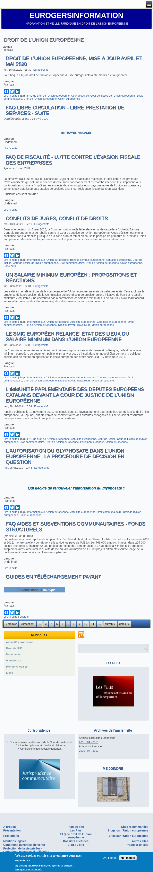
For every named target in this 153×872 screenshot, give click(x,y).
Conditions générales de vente (24, 844)
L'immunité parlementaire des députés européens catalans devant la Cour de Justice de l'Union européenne (75, 394)
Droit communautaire (72, 262)
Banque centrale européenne (87, 259)
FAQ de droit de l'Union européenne (48, 95)
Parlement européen (92, 441)
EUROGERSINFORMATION (76, 15)
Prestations (11, 835)
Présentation (12, 830)
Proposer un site (137, 844)
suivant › (110, 623)
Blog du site (76, 844)
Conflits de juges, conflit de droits (57, 218)
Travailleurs (84, 324)
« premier (11, 623)
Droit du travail (66, 324)
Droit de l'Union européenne (40, 98)
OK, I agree (110, 857)
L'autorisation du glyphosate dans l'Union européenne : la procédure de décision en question (65, 456)
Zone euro (10, 265)
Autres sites (140, 841)
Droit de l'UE (14, 648)
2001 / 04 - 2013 (89, 742)
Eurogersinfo (41, 69)
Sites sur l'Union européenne (128, 835)
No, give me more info (28, 869)
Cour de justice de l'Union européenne (113, 95)
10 (85, 623)
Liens (9, 672)
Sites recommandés (134, 826)
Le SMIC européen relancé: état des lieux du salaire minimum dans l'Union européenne (67, 336)
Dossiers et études (76, 841)
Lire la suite (10, 95)
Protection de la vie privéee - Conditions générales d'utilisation (26, 850)
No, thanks (128, 857)
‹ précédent (27, 623)
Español (24, 616)
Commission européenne (112, 321)
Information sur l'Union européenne (48, 259)
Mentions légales (17, 666)
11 (92, 623)
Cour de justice (80, 95)
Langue (7, 46)
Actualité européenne (118, 259)
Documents (13, 654)
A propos (9, 826)
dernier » (124, 623)
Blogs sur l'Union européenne (128, 830)
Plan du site (13, 660)
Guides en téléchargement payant (53, 576)
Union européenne (69, 98)
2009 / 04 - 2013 (89, 750)
